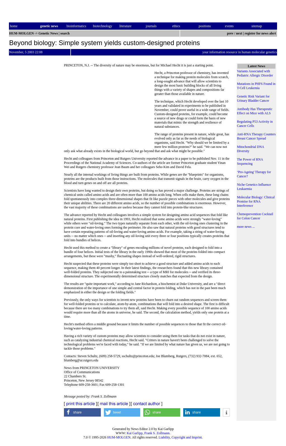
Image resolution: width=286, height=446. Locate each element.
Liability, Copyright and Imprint (180, 437)
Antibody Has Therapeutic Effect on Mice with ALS (254, 111)
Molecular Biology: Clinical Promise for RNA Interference (256, 201)
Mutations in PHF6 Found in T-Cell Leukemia (256, 86)
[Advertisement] (109, 109)
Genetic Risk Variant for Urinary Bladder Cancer (253, 98)
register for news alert (261, 33)
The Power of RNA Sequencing (250, 161)
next (239, 33)
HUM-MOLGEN (118, 437)
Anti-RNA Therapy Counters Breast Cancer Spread (256, 136)
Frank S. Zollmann (157, 433)
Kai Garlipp (135, 433)
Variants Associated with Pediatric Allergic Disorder (255, 73)
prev (230, 33)
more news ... (246, 227)
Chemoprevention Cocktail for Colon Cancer (255, 216)
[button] (82, 412)
